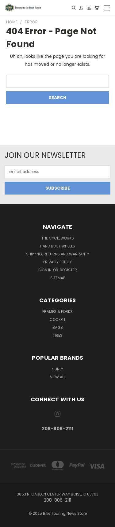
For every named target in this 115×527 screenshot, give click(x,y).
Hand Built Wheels (57, 246)
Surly (57, 369)
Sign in (45, 270)
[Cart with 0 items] (97, 7)
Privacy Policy (57, 262)
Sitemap (57, 277)
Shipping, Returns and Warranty (57, 254)
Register (68, 270)
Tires (58, 335)
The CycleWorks (57, 238)
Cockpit (58, 319)
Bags (57, 327)
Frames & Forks (57, 311)
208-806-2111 (58, 428)
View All (57, 377)
